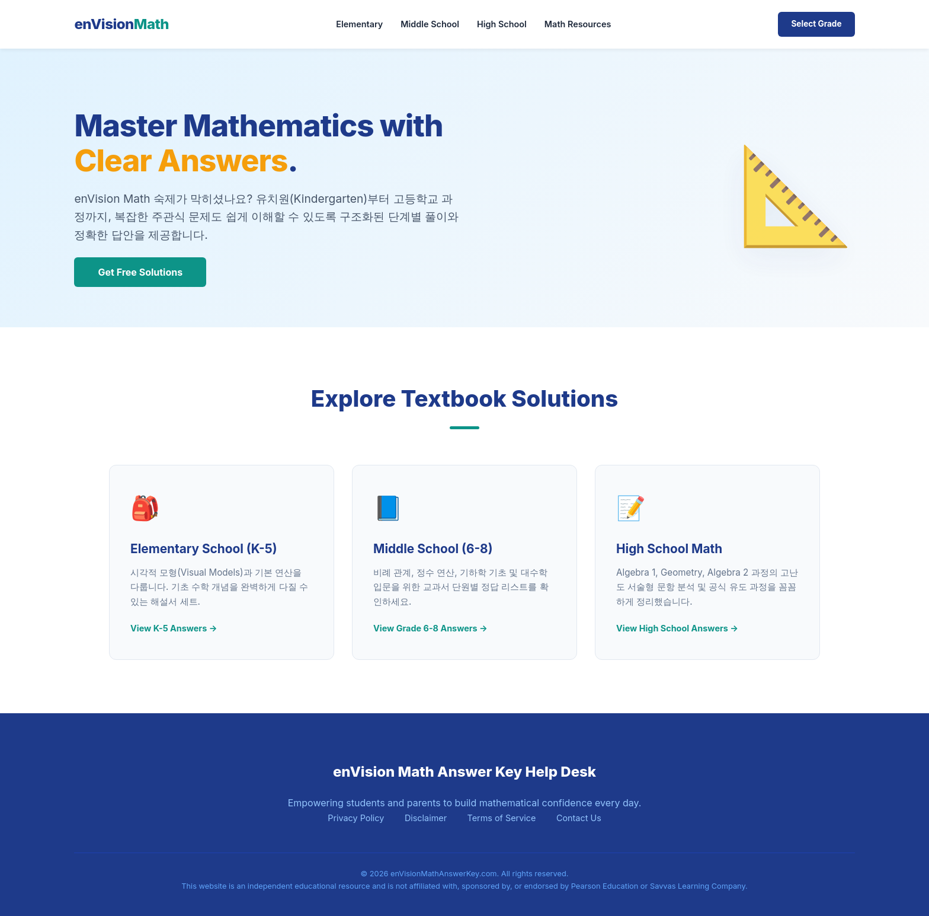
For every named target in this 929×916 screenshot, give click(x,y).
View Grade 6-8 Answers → (430, 628)
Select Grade (816, 23)
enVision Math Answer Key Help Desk (464, 771)
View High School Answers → (677, 628)
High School (502, 24)
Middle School (430, 24)
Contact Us (578, 818)
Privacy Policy (356, 818)
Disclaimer (426, 818)
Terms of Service (501, 818)
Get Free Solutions (140, 272)
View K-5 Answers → (173, 628)
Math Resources (577, 24)
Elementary (359, 24)
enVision (121, 24)
